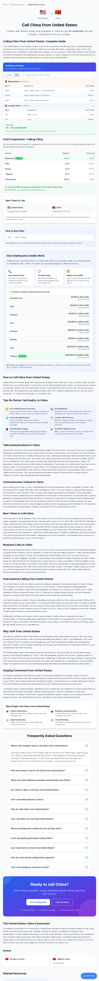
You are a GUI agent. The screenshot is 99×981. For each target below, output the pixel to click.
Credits (9, 75)
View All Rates (62, 902)
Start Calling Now (38, 902)
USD (16, 75)
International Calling (17, 4)
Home (5, 4)
